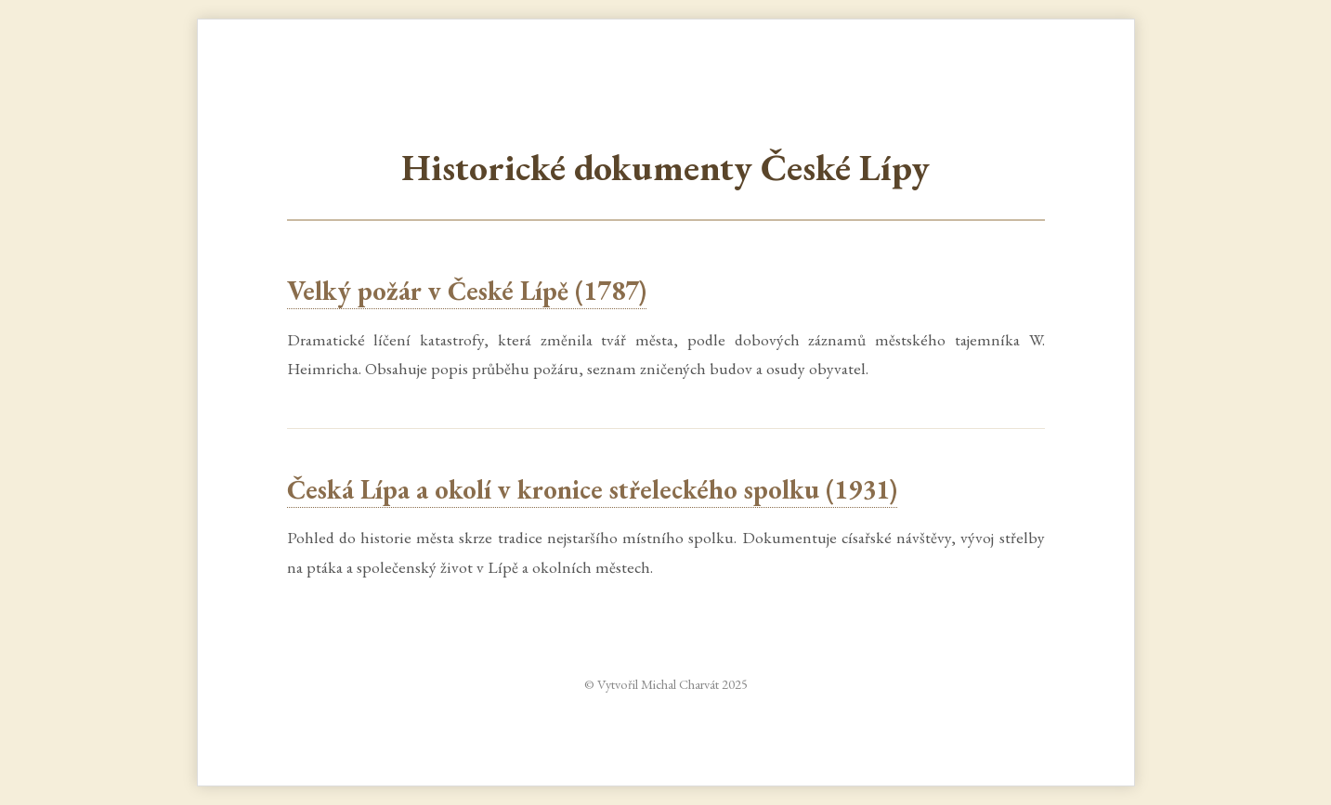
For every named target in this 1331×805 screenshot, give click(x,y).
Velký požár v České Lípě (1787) (466, 290)
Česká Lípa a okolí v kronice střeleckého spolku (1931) (592, 489)
